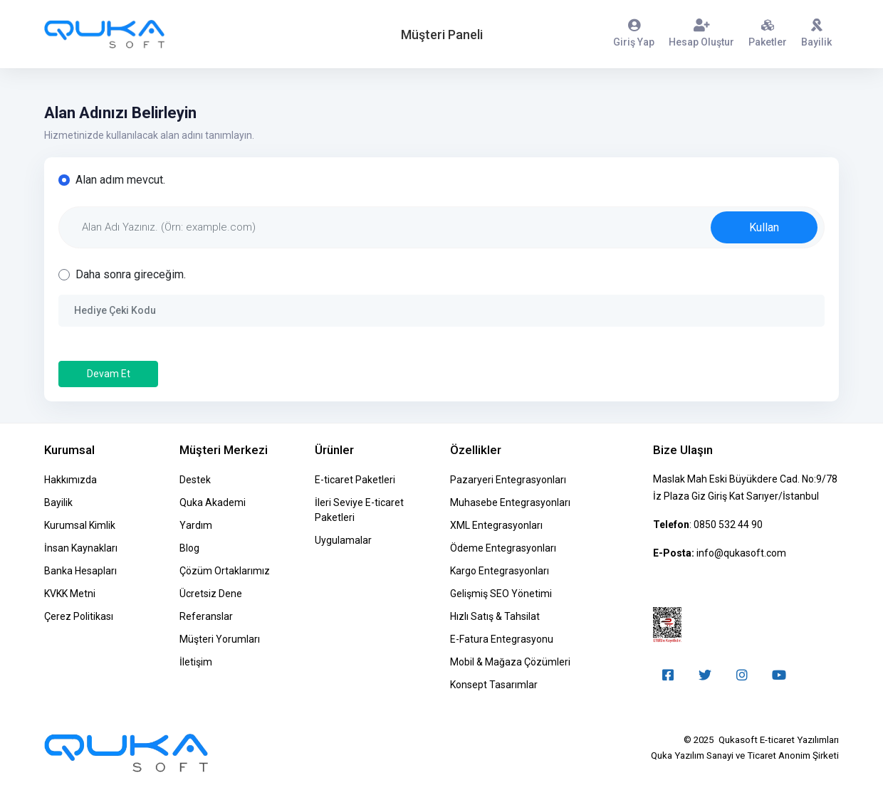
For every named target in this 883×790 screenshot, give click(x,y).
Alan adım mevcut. (120, 179)
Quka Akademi (212, 502)
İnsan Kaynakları (80, 548)
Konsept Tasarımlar (494, 684)
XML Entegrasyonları (496, 525)
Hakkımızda (70, 479)
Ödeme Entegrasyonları (503, 548)
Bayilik (58, 502)
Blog (189, 548)
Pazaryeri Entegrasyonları (508, 479)
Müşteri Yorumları (219, 639)
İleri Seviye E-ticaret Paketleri (359, 510)
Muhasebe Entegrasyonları (510, 502)
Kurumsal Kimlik (79, 525)
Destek (195, 479)
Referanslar (206, 616)
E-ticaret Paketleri (355, 479)
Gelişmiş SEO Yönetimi (501, 593)
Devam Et (108, 373)
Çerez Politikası (78, 616)
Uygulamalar (343, 540)
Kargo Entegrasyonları (499, 570)
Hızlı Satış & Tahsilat (495, 616)
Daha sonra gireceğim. (130, 274)
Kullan (764, 227)
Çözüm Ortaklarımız (224, 570)
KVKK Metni (69, 593)
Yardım (195, 525)
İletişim (195, 662)
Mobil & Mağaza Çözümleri (510, 662)
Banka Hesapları (80, 570)
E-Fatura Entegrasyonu (501, 639)
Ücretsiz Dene (210, 593)
